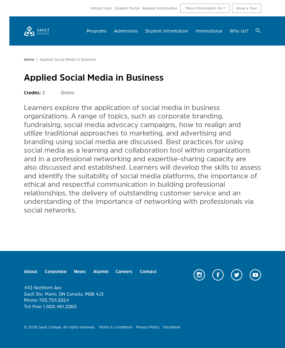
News (80, 271)
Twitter (236, 275)
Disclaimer (172, 327)
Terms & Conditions (115, 327)
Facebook (218, 275)
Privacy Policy (147, 327)
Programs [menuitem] (96, 31)
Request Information (160, 8)
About (30, 271)
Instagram (199, 275)
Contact (148, 271)
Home (29, 59)
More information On (204, 8)
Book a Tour (246, 8)
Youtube (255, 275)
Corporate (56, 271)
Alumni (100, 271)
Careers (124, 271)
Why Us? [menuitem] (239, 31)
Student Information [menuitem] (166, 31)
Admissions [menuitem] (126, 31)
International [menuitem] (208, 31)
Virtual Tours (101, 8)
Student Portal (127, 8)
